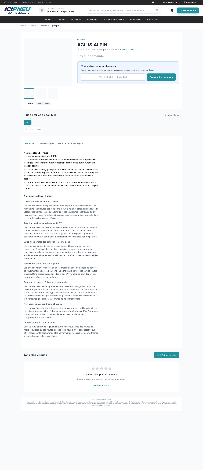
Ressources (152, 19)
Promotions (92, 19)
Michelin (43, 26)
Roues (62, 19)
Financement (136, 19)
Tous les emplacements (113, 19)
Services (76, 19)
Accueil (24, 26)
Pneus (49, 19)
